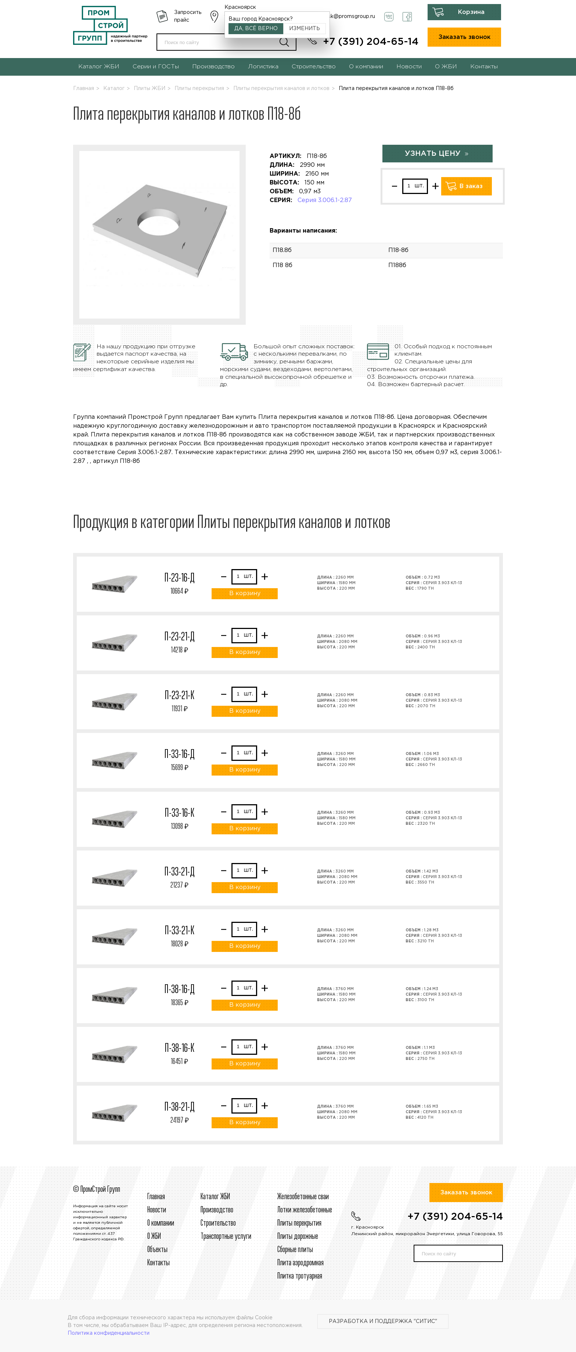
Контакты (484, 66)
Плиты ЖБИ (149, 88)
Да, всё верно (256, 28)
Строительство (314, 66)
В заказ (471, 186)
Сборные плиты (295, 1249)
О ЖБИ (446, 66)
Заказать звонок (464, 37)
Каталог (114, 88)
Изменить (304, 28)
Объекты (157, 1249)
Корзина (471, 12)
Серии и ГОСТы (156, 66)
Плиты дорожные (297, 1236)
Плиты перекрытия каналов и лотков (281, 88)
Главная (83, 88)
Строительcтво (218, 1223)
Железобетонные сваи (303, 1197)
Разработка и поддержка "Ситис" (383, 1321)
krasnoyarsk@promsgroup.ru (339, 16)
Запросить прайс (187, 16)
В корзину (244, 593)
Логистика (263, 66)
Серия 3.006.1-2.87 (325, 200)
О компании (366, 66)
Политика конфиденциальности (109, 1333)
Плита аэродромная (300, 1263)
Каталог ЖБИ (98, 66)
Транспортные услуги (226, 1236)
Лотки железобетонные (304, 1210)
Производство (213, 66)
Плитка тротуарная (299, 1276)
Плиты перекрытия (199, 88)
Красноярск (240, 7)
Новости (409, 66)
